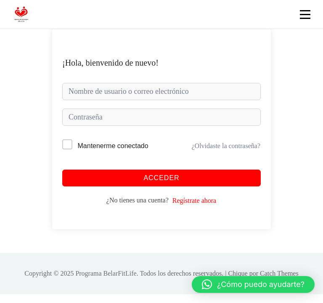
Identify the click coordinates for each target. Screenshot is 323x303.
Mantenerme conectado (113, 145)
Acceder (161, 177)
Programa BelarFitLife (105, 273)
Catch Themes (279, 273)
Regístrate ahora (194, 200)
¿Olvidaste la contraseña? (226, 145)
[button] (253, 284)
